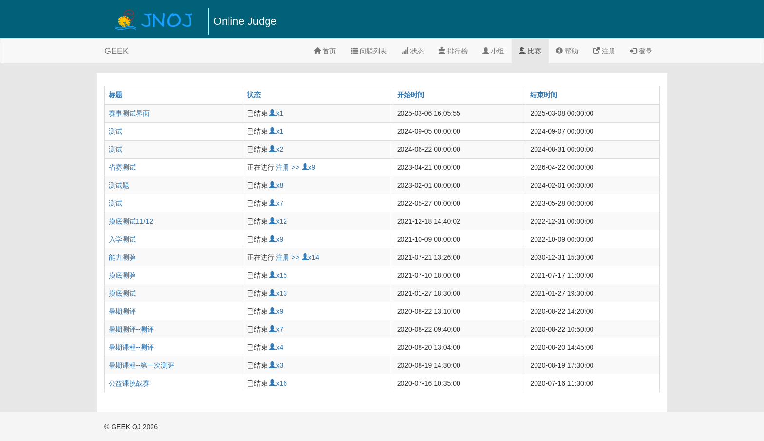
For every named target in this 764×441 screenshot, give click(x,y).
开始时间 (410, 95)
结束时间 (543, 95)
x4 (276, 347)
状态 (412, 51)
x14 (311, 257)
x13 (278, 293)
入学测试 (122, 239)
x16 (278, 383)
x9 (309, 167)
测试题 (119, 185)
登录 (641, 51)
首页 (325, 51)
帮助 (567, 51)
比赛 (530, 51)
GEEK (116, 51)
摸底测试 (122, 293)
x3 (276, 365)
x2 (276, 149)
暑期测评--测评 (131, 329)
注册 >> (287, 167)
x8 (276, 185)
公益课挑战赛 (129, 383)
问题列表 (369, 51)
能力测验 (122, 257)
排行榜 (453, 51)
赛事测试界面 (129, 113)
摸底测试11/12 (131, 221)
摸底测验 (122, 275)
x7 (276, 203)
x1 (276, 113)
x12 (278, 221)
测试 (115, 131)
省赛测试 (122, 167)
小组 (493, 51)
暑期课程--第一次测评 (141, 365)
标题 (115, 95)
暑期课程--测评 (131, 347)
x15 (278, 275)
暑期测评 (122, 311)
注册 (604, 51)
